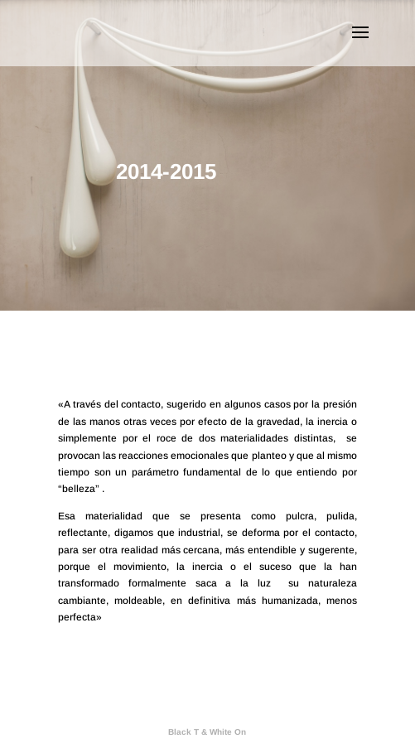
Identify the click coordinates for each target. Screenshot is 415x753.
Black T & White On (207, 731)
